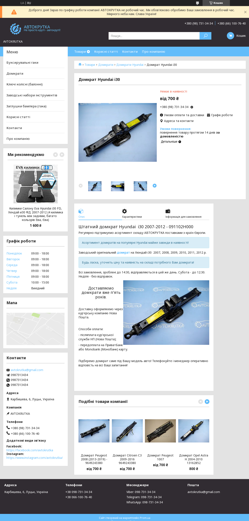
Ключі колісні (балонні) (24, 84)
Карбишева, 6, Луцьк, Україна (26, 492)
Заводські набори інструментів (31, 95)
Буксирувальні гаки (22, 62)
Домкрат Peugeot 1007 (160, 457)
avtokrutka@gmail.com (27, 370)
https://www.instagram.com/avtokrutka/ (34, 458)
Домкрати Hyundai (129, 65)
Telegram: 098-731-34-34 (143, 497)
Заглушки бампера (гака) (26, 106)
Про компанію (153, 51)
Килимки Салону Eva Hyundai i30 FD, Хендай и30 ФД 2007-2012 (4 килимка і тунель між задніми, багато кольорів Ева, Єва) (35, 214)
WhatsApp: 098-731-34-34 (144, 502)
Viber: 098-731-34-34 (140, 492)
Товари (80, 51)
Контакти (130, 51)
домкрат (123, 252)
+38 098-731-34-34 (78, 492)
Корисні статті (106, 51)
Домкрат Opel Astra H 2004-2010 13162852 (193, 459)
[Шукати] (205, 36)
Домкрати (105, 65)
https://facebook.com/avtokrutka (29, 450)
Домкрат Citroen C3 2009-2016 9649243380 (127, 459)
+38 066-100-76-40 (78, 497)
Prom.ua (145, 518)
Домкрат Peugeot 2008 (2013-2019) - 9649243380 (94, 459)
